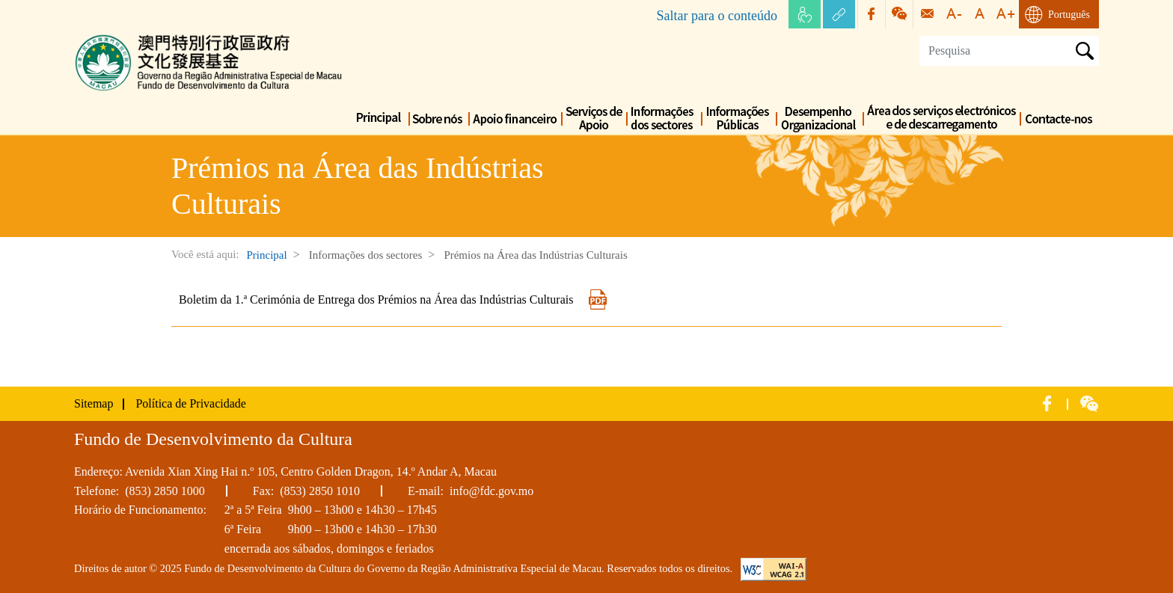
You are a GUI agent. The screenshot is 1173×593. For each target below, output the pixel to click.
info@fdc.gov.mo (491, 491)
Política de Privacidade (190, 403)
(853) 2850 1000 (165, 491)
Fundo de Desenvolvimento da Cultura (167, 37)
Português (1069, 14)
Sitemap (93, 403)
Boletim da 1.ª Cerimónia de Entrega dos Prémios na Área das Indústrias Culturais (393, 299)
